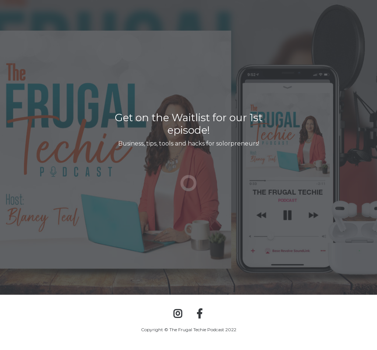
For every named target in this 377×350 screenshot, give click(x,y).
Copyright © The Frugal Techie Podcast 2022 (188, 329)
